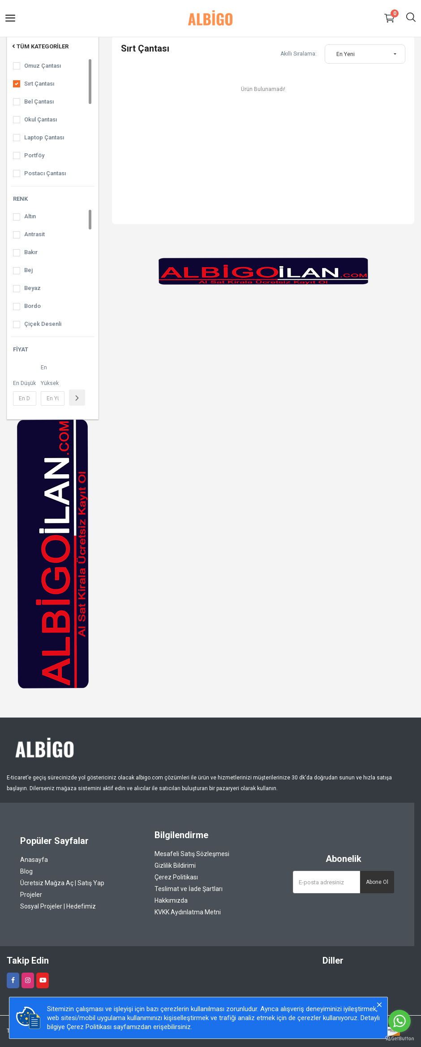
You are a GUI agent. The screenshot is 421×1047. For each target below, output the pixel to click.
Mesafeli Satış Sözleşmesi (192, 853)
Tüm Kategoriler (40, 46)
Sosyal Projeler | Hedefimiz (58, 906)
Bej (28, 270)
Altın (30, 216)
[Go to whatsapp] (399, 1021)
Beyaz (32, 288)
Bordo (32, 306)
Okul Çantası (40, 119)
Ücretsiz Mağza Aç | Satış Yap (62, 883)
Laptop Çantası (44, 137)
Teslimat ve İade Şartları (189, 888)
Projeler (31, 894)
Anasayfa (34, 859)
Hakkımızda (171, 900)
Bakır (31, 252)
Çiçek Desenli (42, 323)
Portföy (34, 155)
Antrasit (34, 234)
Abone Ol (377, 882)
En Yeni (345, 54)
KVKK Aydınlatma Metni (188, 912)
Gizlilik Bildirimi (175, 865)
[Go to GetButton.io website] (399, 1038)
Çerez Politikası (176, 877)
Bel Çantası (39, 101)
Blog (26, 871)
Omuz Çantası (42, 65)
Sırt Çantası (39, 83)
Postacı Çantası (45, 173)
